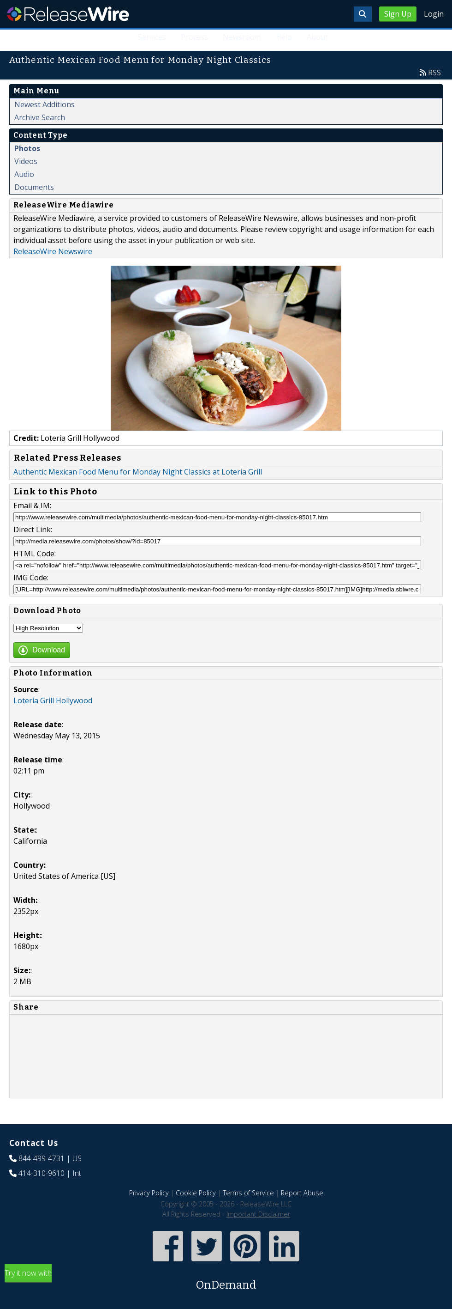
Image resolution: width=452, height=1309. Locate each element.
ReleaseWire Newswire (52, 251)
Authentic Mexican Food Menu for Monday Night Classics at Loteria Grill (137, 472)
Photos (27, 148)
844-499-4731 (41, 1158)
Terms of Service (248, 1192)
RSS (434, 72)
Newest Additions (44, 104)
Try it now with (226, 1280)
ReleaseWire (68, 14)
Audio (24, 174)
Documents (34, 187)
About (317, 37)
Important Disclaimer (258, 1214)
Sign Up (397, 14)
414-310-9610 (41, 1173)
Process (194, 37)
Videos (25, 161)
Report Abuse (302, 1192)
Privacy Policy (149, 1192)
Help (284, 37)
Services (152, 37)
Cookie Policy (196, 1192)
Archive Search (39, 117)
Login (434, 14)
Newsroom (242, 37)
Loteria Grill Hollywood (52, 700)
